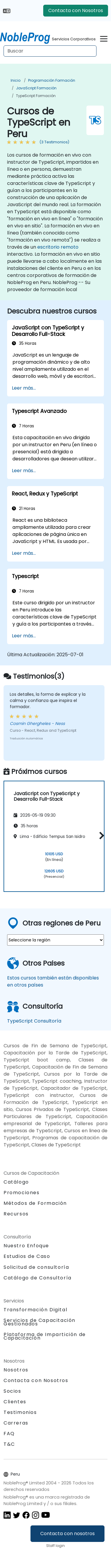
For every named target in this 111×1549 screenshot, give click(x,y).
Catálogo (16, 1182)
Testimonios (20, 1412)
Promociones (22, 1192)
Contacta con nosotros (67, 1533)
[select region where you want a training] (55, 940)
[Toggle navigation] (103, 38)
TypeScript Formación (36, 95)
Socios (12, 1391)
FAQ (9, 1433)
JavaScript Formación (36, 88)
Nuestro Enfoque (26, 1245)
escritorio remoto (57, 247)
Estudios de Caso (27, 1256)
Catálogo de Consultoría (38, 1277)
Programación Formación (51, 80)
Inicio (15, 80)
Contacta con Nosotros (75, 10)
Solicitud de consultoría (36, 1267)
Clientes (15, 1401)
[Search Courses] (50, 51)
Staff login (55, 1545)
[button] (100, 835)
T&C (9, 1444)
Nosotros (16, 1369)
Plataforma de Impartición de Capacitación (45, 1336)
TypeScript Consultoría (34, 1021)
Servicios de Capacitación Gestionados (39, 1322)
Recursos (16, 1213)
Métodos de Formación (35, 1203)
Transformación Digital (35, 1309)
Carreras (16, 1423)
